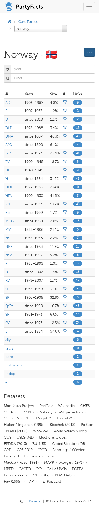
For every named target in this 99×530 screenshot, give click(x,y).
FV (7, 162)
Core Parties (28, 22)
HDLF (10, 187)
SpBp (9, 306)
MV (8, 229)
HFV (8, 195)
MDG (9, 221)
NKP (8, 246)
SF (7, 314)
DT (7, 272)
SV (7, 323)
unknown (13, 365)
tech (9, 348)
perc (9, 357)
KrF (8, 204)
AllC (8, 145)
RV (7, 280)
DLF (8, 128)
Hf (7, 170)
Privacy (35, 501)
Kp (7, 212)
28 (89, 52)
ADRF (9, 102)
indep (10, 374)
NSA (8, 255)
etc (8, 382)
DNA (9, 136)
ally (8, 340)
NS (7, 238)
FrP (8, 153)
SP (7, 289)
